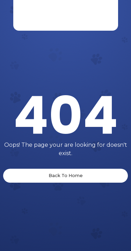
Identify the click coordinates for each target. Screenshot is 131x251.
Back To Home (66, 175)
